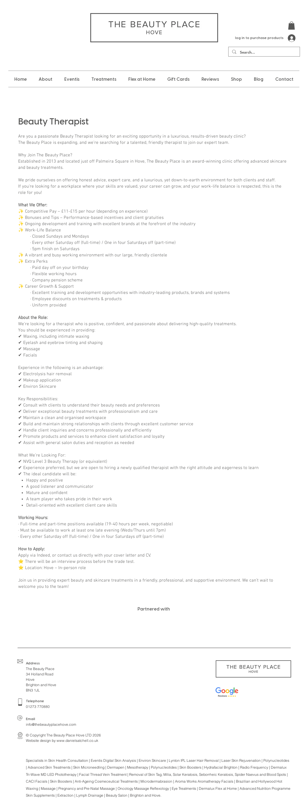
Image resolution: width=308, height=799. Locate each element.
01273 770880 (38, 706)
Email (30, 719)
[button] (291, 25)
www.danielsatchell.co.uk (77, 740)
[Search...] (263, 52)
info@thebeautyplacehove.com (51, 724)
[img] (56, 625)
